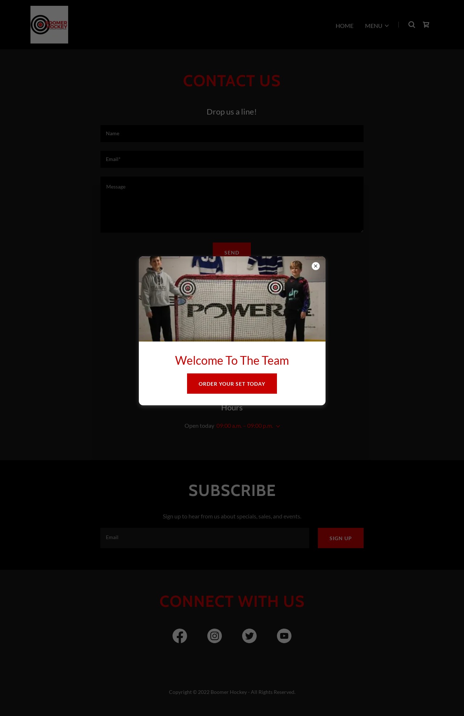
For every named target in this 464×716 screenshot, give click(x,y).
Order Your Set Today (232, 384)
